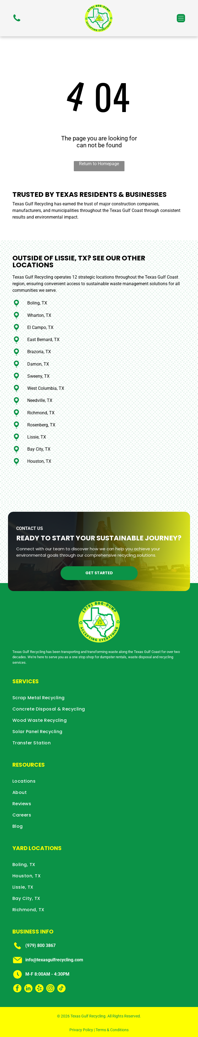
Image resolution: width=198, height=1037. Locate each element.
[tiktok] (61, 989)
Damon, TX (38, 364)
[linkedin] (28, 989)
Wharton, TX (39, 315)
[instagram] (50, 989)
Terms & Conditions (112, 1030)
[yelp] (39, 989)
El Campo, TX (40, 327)
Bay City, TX (38, 449)
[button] (181, 18)
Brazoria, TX (39, 351)
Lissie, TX (36, 437)
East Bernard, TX (43, 339)
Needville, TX (39, 400)
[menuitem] (99, 697)
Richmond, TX (41, 412)
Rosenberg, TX (41, 425)
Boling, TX (37, 303)
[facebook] (17, 989)
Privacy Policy (81, 1030)
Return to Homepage (99, 163)
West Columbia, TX (45, 388)
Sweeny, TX (38, 376)
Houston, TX (39, 461)
